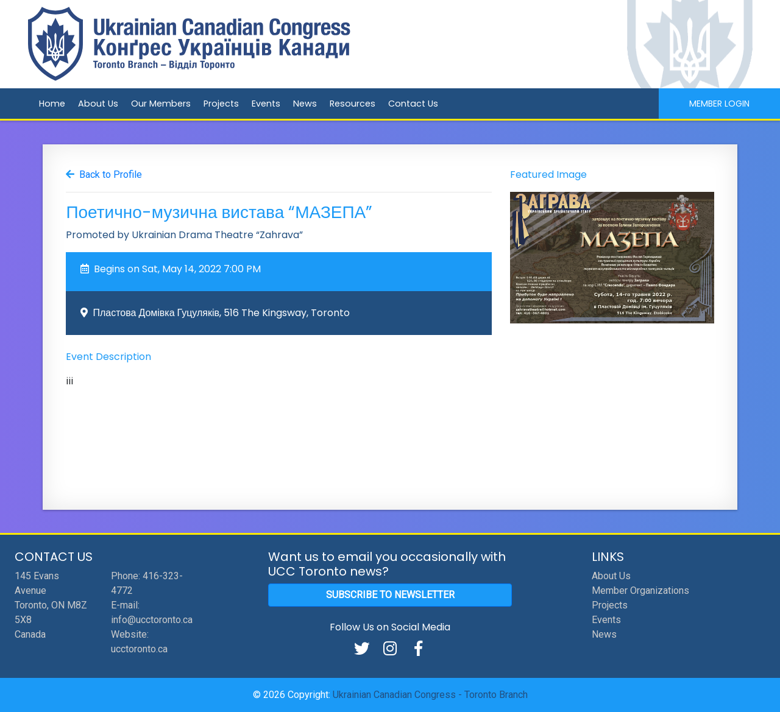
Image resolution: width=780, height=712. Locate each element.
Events (266, 103)
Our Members (161, 103)
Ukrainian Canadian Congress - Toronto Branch (430, 694)
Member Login (719, 103)
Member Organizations (640, 590)
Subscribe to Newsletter (390, 595)
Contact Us (413, 103)
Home (52, 103)
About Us (98, 103)
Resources (352, 103)
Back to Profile (110, 174)
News (305, 103)
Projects (221, 103)
